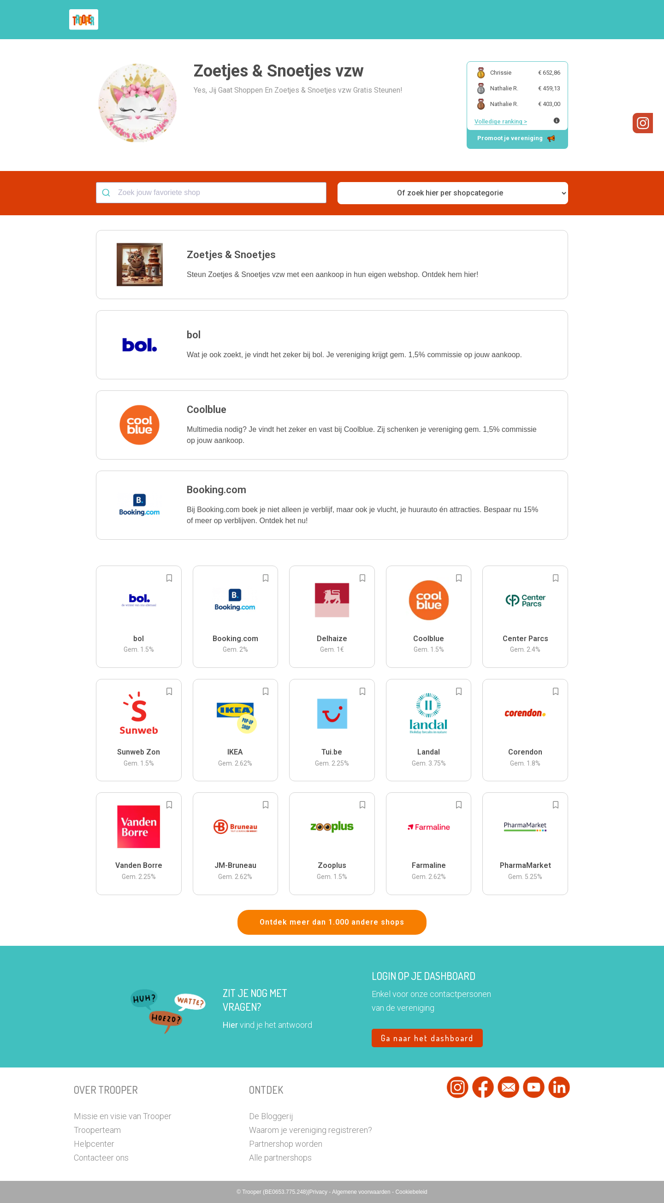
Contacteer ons (101, 1157)
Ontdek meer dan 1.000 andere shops (332, 922)
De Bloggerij (271, 1116)
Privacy (319, 1192)
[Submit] (107, 193)
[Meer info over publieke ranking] (556, 121)
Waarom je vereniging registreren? (310, 1130)
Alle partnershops (280, 1157)
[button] (583, 20)
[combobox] (211, 192)
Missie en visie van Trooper (123, 1116)
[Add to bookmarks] (169, 578)
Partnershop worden (285, 1144)
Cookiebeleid (411, 1192)
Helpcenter (94, 1144)
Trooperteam (97, 1130)
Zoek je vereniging (400, 19)
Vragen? (550, 19)
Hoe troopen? (334, 19)
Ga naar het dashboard (427, 1038)
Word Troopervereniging (482, 19)
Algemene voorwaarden (362, 1192)
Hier (230, 1025)
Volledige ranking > (500, 121)
